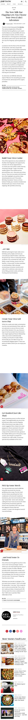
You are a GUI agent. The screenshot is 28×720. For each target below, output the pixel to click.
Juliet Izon (10, 23)
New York (14, 7)
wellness (20, 4)
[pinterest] (1, 151)
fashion (3, 4)
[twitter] (14, 631)
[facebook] (10, 631)
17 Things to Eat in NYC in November (11, 600)
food (14, 4)
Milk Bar (21, 27)
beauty (9, 4)
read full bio (15, 618)
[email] (21, 631)
